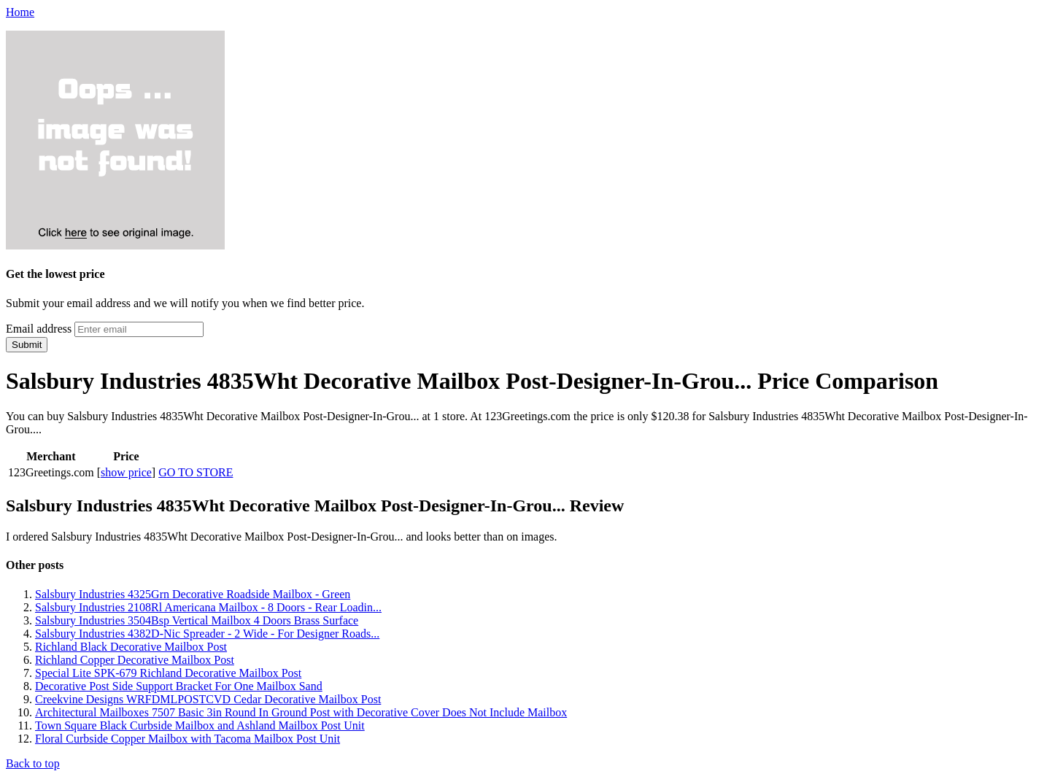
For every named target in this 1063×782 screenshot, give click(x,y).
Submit (27, 344)
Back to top (33, 763)
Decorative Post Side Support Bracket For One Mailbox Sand (178, 686)
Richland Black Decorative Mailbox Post (131, 646)
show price (126, 472)
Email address (38, 328)
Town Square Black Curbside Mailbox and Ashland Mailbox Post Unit (200, 725)
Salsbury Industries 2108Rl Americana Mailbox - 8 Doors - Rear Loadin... (208, 607)
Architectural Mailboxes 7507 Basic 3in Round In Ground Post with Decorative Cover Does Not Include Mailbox (301, 712)
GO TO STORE (195, 472)
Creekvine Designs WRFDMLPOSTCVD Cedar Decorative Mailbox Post (208, 699)
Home (20, 12)
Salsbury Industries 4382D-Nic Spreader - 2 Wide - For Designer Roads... (207, 633)
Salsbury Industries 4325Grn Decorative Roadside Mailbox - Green (192, 594)
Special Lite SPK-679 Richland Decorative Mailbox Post (168, 673)
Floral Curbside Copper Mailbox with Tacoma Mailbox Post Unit (187, 738)
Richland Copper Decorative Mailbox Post (134, 660)
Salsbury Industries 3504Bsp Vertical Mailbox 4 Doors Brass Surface (196, 620)
